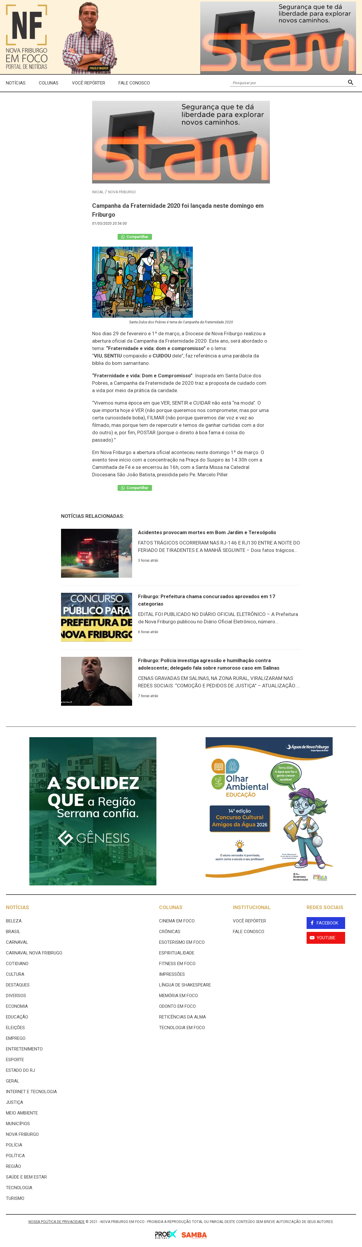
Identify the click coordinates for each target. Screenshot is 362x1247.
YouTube (326, 938)
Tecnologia (19, 1187)
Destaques (18, 985)
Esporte (15, 1059)
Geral (12, 1081)
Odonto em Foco (177, 1006)
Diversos (16, 995)
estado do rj (20, 1070)
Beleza (14, 921)
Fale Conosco (134, 83)
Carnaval (17, 942)
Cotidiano (17, 963)
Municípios (18, 1123)
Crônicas (169, 931)
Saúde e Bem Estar (26, 1177)
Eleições (15, 1027)
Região (13, 1166)
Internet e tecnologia (31, 1091)
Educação (17, 1017)
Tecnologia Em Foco (182, 1027)
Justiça (14, 1102)
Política (15, 1155)
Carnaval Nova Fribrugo (34, 953)
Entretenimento (24, 1049)
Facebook (327, 923)
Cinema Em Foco (177, 921)
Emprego (15, 1038)
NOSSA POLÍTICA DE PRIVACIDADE (56, 1222)
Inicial (98, 192)
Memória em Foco (178, 995)
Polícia (14, 1145)
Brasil (13, 931)
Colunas (48, 83)
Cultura (15, 974)
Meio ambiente (22, 1113)
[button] (350, 83)
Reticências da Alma (182, 1017)
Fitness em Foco (177, 963)
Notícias (15, 83)
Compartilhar (134, 237)
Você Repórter (88, 83)
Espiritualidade (176, 953)
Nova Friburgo (122, 192)
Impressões (172, 974)
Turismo (15, 1198)
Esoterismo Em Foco (182, 942)
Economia (17, 1006)
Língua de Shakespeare (185, 985)
